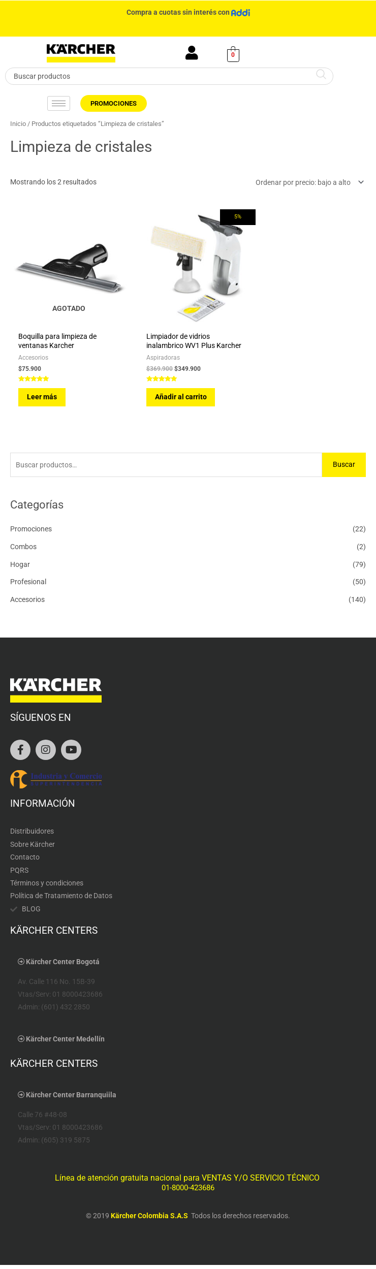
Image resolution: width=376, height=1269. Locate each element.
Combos (23, 550)
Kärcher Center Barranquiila (71, 1099)
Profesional (28, 586)
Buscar (344, 468)
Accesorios (27, 603)
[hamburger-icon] (58, 103)
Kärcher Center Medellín (65, 1042)
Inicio (18, 124)
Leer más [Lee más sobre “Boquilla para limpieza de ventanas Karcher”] (43, 391)
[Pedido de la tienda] (308, 182)
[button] (188, 965)
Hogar (20, 568)
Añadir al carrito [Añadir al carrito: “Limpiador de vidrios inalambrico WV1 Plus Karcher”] (176, 400)
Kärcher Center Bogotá (63, 965)
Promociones (31, 533)
